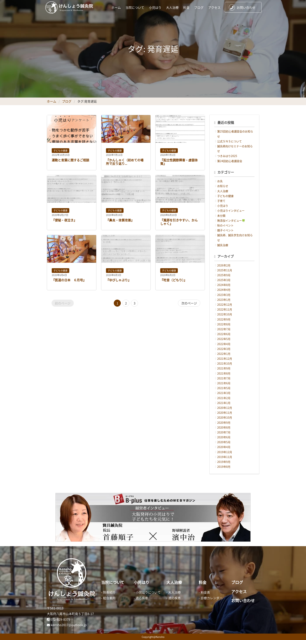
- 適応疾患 (141, 598)
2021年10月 (224, 363)
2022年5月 (223, 339)
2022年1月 (223, 354)
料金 (186, 7)
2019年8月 (223, 467)
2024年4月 (223, 290)
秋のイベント (225, 225)
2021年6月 (223, 383)
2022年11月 (224, 309)
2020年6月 (223, 437)
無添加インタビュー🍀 (231, 220)
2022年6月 (223, 334)
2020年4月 (223, 447)
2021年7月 (223, 378)
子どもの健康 (60, 150)
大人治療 (172, 7)
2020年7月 (223, 432)
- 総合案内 (108, 598)
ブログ (199, 7)
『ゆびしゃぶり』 (118, 280)
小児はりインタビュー (231, 210)
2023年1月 (223, 300)
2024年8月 (223, 285)
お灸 (220, 181)
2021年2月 (223, 398)
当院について (134, 7)
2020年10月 (224, 417)
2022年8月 (223, 324)
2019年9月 (223, 462)
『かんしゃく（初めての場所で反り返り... (124, 162)
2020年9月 (223, 422)
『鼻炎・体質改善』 (120, 220)
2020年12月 (224, 408)
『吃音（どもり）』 (173, 280)
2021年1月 (223, 403)
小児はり (155, 7)
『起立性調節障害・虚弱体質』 (179, 162)
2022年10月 (224, 314)
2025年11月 (224, 270)
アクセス (214, 7)
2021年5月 (223, 388)
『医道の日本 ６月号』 (69, 280)
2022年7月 (223, 329)
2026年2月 (223, 265)
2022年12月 (224, 304)
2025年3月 (223, 280)
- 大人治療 (173, 592)
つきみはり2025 (227, 156)
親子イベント (225, 230)
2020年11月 (224, 413)
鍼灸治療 (222, 245)
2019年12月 (224, 452)
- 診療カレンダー (210, 598)
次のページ (189, 303)
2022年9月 (223, 319)
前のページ (62, 303)
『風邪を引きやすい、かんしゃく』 (179, 222)
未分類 (221, 215)
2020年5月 (223, 442)
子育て (221, 201)
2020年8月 (223, 427)
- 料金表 (204, 592)
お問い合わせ (242, 7)
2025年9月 (223, 275)
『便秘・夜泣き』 (64, 220)
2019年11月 (224, 457)
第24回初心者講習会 (229, 161)
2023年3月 (223, 295)
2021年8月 (223, 373)
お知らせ (222, 186)
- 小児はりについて (147, 592)
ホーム (116, 7)
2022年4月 (223, 344)
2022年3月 (223, 349)
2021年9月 (223, 368)
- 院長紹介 (108, 592)
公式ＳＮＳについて (229, 141)
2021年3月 (223, 393)
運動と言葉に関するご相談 (70, 160)
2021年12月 (224, 358)
